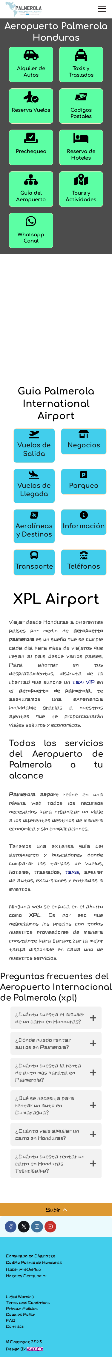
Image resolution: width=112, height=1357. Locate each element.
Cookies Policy (20, 1314)
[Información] (84, 526)
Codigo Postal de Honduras (34, 1262)
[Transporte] (34, 562)
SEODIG (35, 1349)
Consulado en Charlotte (31, 1256)
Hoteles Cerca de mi (26, 1276)
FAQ (10, 1320)
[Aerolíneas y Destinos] (34, 526)
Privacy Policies (22, 1308)
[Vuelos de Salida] (34, 445)
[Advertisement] (56, 317)
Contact (15, 1326)
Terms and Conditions (28, 1303)
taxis (72, 872)
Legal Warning (20, 1297)
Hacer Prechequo (23, 1269)
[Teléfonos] (84, 562)
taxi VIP (83, 682)
